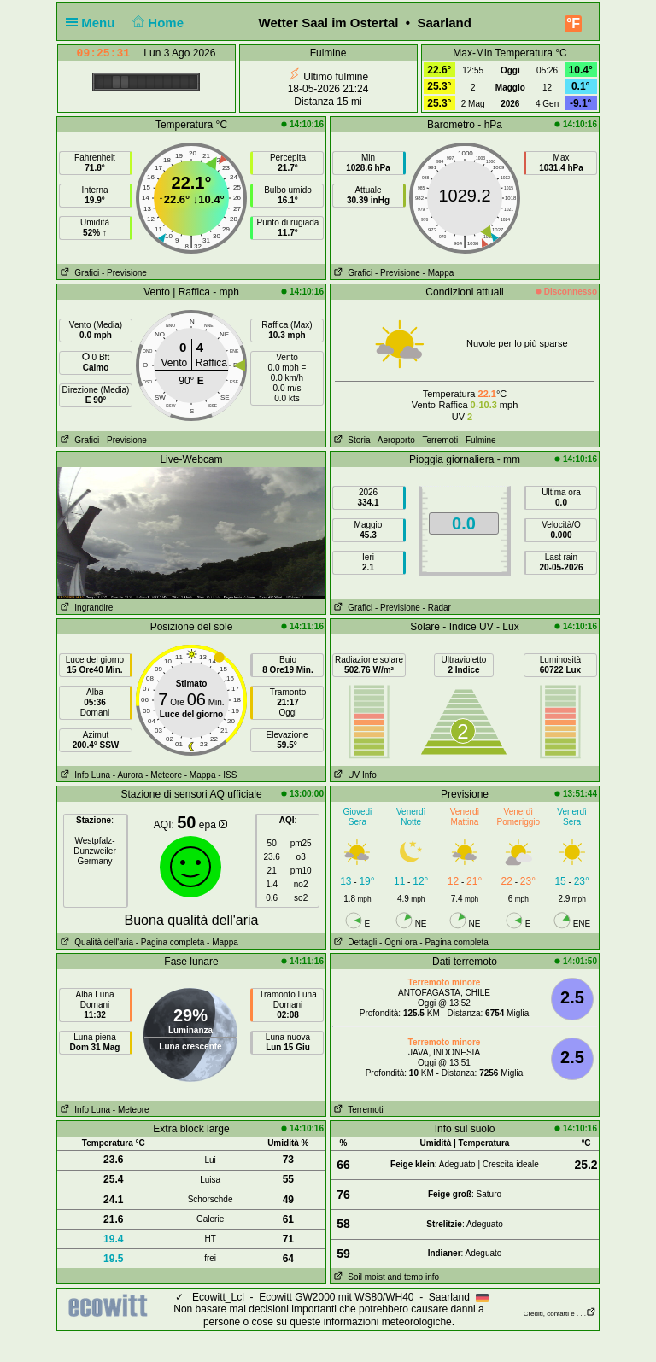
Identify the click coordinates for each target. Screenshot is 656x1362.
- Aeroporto (393, 440)
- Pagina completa (170, 942)
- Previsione (124, 273)
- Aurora (128, 775)
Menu (94, 22)
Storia (350, 440)
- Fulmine (478, 440)
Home (156, 22)
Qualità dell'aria (95, 942)
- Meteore (163, 775)
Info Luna (83, 775)
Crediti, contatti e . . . (560, 1314)
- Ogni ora (398, 942)
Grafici (78, 273)
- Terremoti (438, 440)
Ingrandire (85, 607)
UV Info (354, 775)
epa (213, 825)
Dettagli (354, 942)
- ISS (227, 775)
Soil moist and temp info (385, 1277)
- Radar (437, 607)
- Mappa (438, 273)
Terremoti (357, 1109)
